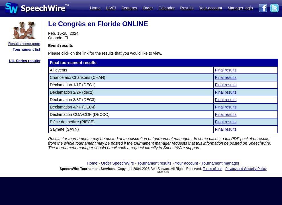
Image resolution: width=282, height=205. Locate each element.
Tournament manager (220, 163)
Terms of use (212, 169)
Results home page (24, 44)
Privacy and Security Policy (246, 169)
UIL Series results (24, 61)
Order (148, 8)
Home (95, 8)
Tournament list (26, 49)
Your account (210, 8)
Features (129, 8)
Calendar (166, 8)
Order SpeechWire (117, 163)
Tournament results (154, 163)
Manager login (240, 8)
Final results (225, 70)
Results (187, 8)
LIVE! (111, 8)
